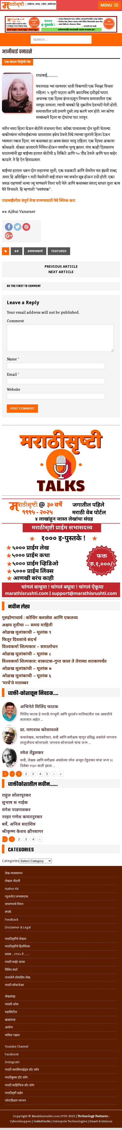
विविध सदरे (11, 969)
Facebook (12, 1054)
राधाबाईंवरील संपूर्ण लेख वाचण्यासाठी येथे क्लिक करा (38, 200)
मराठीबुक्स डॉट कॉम (16, 1077)
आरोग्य (9, 1027)
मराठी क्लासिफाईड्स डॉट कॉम (22, 1069)
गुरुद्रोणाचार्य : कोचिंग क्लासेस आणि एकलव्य (40, 617)
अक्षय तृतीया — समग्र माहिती (27, 625)
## (16, 251)
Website (13, 389)
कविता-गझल (12, 1035)
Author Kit (12, 888)
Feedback (11, 919)
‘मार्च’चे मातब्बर (15, 682)
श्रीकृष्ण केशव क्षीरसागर (22, 831)
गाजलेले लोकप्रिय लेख (17, 977)
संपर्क (8, 912)
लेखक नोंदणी (12, 881)
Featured (58, 251)
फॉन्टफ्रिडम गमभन (15, 1100)
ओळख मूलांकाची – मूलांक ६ (26, 675)
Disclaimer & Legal (18, 927)
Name (12, 359)
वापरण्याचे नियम (14, 904)
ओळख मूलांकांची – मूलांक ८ (26, 654)
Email (12, 374)
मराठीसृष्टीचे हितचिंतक (17, 946)
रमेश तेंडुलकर (31, 752)
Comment (15, 321)
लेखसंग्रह (10, 996)
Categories (10, 860)
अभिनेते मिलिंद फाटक (39, 706)
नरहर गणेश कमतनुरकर (22, 816)
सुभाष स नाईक (15, 802)
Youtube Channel (16, 1046)
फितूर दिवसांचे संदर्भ (19, 639)
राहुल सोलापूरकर (16, 795)
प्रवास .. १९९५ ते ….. (17, 954)
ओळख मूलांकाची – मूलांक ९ (26, 632)
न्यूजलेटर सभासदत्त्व (16, 896)
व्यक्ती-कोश (12, 1004)
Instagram (12, 1062)
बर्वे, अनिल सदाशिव (19, 824)
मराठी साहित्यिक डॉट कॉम (19, 1085)
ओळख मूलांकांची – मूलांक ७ (26, 668)
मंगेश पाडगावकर (16, 809)
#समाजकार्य (35, 251)
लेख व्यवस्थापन (13, 873)
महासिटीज (11, 1012)
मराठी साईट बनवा (15, 962)
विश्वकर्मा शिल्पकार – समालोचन (30, 646)
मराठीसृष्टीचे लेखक (15, 939)
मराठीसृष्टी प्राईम (14, 1093)
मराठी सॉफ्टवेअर (14, 985)
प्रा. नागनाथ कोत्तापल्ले (39, 729)
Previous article (61, 266)
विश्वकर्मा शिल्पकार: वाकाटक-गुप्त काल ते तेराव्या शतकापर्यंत (54, 661)
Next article (61, 271)
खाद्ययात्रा (10, 1020)
